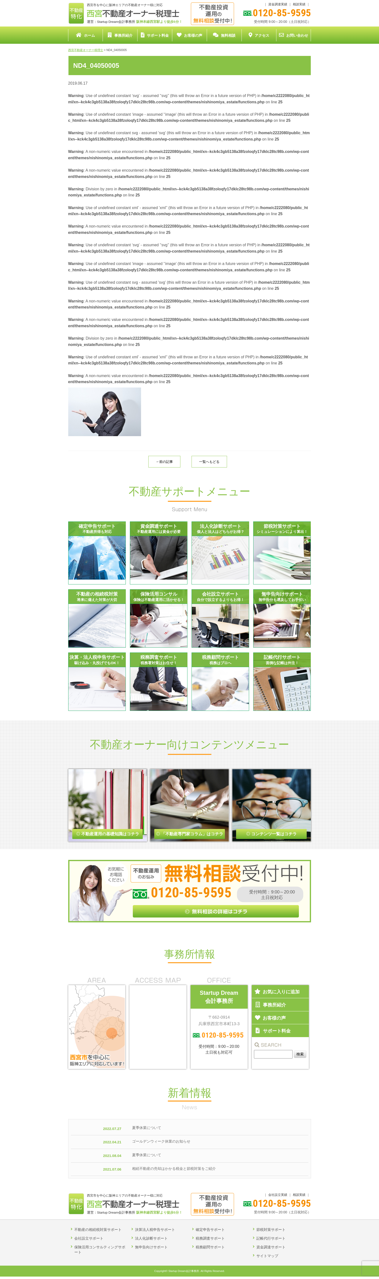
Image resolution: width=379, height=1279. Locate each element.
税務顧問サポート (210, 1247)
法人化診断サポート (151, 1238)
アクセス (259, 35)
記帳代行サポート (271, 1238)
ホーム (85, 35)
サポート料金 (155, 35)
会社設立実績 (277, 1195)
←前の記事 (164, 462)
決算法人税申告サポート (155, 1229)
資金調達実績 (277, 4)
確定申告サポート (210, 1229)
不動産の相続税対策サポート (98, 1229)
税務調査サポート (210, 1238)
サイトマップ (267, 1256)
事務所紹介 (120, 35)
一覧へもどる (209, 462)
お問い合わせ (293, 35)
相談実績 (299, 4)
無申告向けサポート (151, 1247)
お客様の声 (189, 35)
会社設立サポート (88, 1238)
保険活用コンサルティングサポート (99, 1249)
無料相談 (224, 35)
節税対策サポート (271, 1229)
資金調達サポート (271, 1247)
